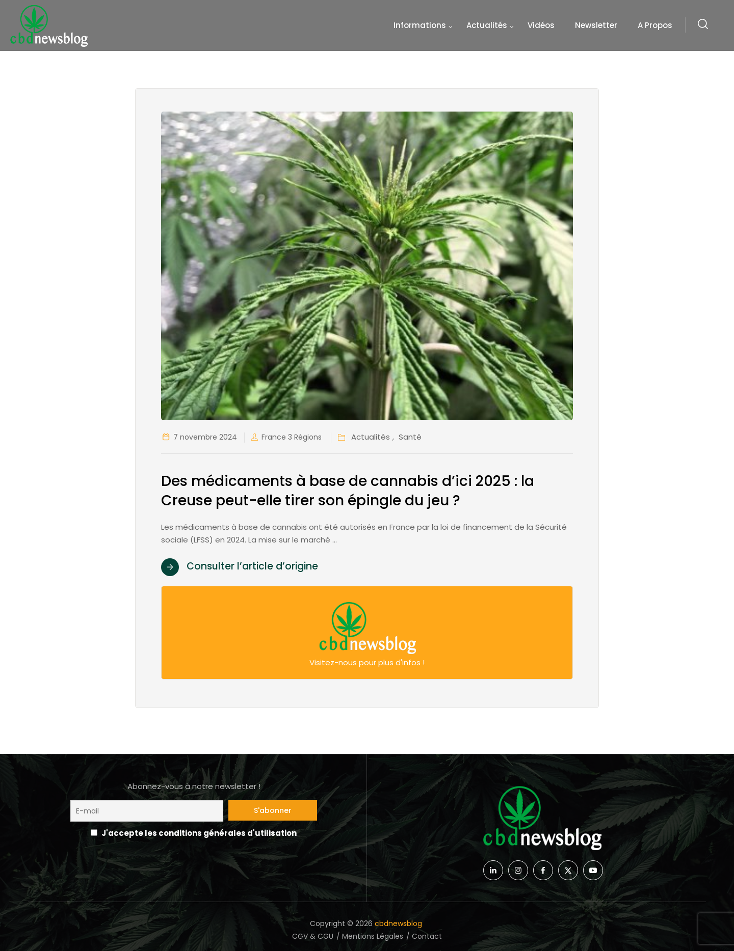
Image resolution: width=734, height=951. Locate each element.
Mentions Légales (372, 936)
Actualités (486, 25)
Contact (427, 936)
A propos (655, 25)
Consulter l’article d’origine (252, 566)
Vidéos (541, 25)
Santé (410, 436)
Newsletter (596, 25)
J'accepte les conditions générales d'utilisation (199, 833)
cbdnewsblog (399, 923)
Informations (420, 25)
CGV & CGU (312, 936)
